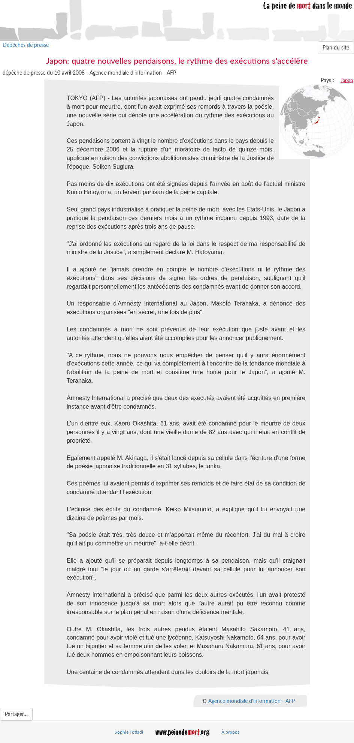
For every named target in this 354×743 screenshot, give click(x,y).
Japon (347, 80)
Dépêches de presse (26, 45)
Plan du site (336, 47)
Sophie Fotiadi (129, 732)
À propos (230, 732)
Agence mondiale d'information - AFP (251, 700)
